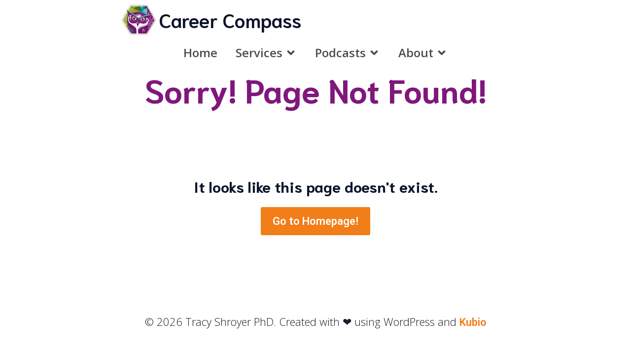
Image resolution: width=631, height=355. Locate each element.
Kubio (473, 322)
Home (200, 52)
